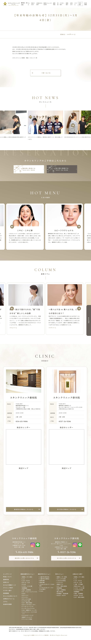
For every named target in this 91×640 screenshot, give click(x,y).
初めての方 (33, 3)
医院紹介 (67, 3)
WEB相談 (88, 320)
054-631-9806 (22, 421)
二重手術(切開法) (44, 579)
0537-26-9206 (65, 421)
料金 (57, 3)
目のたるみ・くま (79, 586)
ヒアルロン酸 (26, 601)
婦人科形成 (60, 591)
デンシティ (25, 597)
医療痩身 (24, 588)
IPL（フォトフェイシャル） (30, 591)
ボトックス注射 (26, 599)
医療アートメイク (27, 617)
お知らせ (71, 3)
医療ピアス (60, 584)
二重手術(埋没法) (44, 577)
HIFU (23, 593)
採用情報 (85, 3)
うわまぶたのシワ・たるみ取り (47, 585)
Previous (18, 125)
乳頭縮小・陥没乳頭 (62, 593)
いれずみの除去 (61, 580)
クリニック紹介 (8, 588)
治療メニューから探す (47, 3)
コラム (75, 3)
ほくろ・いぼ (26, 582)
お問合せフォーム (9, 599)
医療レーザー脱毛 (27, 577)
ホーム (29, 3)
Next (73, 125)
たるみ (24, 584)
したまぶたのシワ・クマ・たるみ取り (47, 588)
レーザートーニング (27, 606)
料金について (7, 577)
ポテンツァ (25, 595)
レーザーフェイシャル (28, 608)
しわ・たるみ (26, 580)
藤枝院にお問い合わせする (24, 558)
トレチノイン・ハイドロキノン (29, 612)
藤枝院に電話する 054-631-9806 (29, 169)
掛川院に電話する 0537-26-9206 (62, 169)
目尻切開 (42, 582)
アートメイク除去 (27, 619)
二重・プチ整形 (78, 584)
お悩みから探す (39, 3)
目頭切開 (42, 580)
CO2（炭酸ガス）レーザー (29, 610)
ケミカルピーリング (27, 615)
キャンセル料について (10, 596)
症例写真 (54, 3)
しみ (23, 579)
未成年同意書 (7, 604)
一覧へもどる (46, 73)
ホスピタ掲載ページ (9, 585)
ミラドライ (60, 582)
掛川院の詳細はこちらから (66, 509)
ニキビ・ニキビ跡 (27, 586)
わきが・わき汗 (61, 595)
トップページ (7, 574)
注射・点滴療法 (26, 590)
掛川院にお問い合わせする (66, 558)
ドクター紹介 (62, 3)
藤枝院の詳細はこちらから (23, 509)
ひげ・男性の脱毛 (27, 603)
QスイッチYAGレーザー (29, 604)
